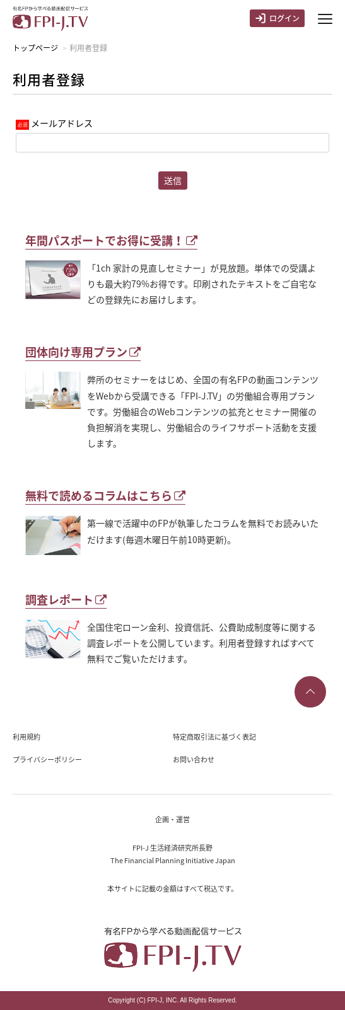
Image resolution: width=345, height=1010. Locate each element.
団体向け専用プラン (83, 351)
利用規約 (26, 737)
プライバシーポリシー (47, 759)
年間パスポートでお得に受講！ (111, 240)
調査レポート (66, 599)
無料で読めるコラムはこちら (105, 495)
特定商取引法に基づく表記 (214, 737)
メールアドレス (62, 123)
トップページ (35, 48)
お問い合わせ (193, 759)
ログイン (277, 18)
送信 (173, 180)
